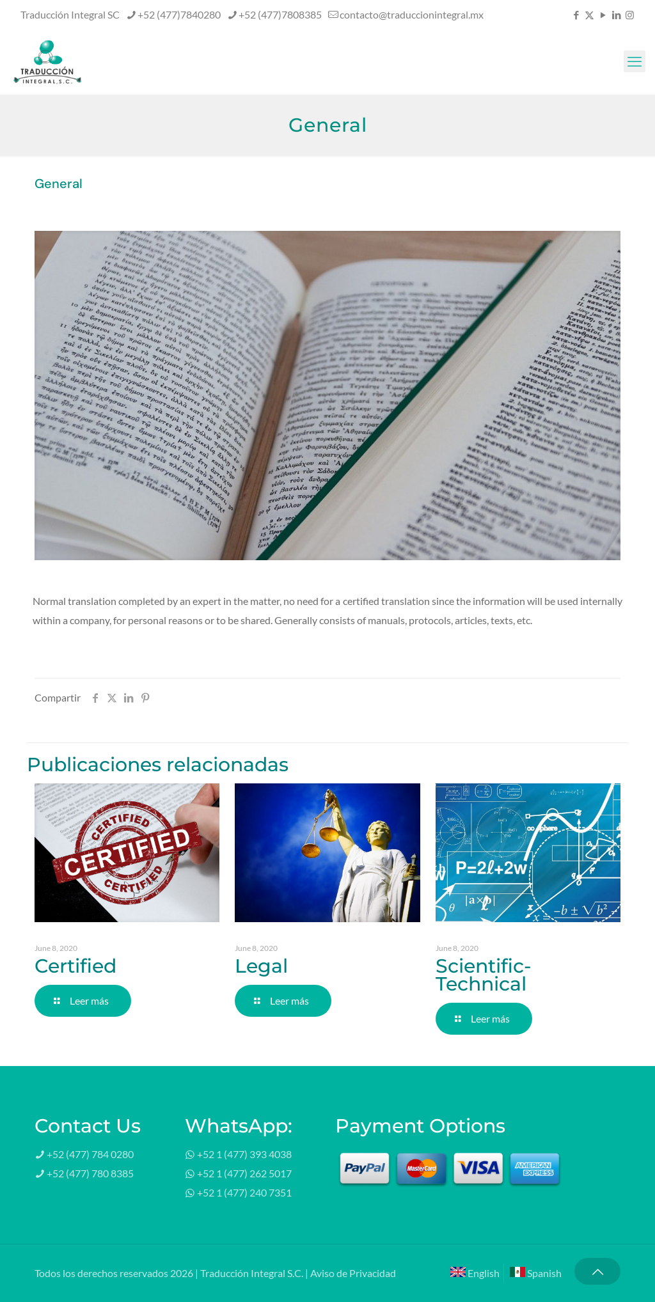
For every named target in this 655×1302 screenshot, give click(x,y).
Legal (261, 966)
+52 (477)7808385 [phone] (280, 14)
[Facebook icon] (576, 14)
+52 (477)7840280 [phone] (179, 14)
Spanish (536, 1273)
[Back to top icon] (597, 1271)
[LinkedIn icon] (616, 14)
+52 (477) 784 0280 (90, 1154)
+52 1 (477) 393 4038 (244, 1154)
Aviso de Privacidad (353, 1273)
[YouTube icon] (603, 14)
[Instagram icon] (630, 14)
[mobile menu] (634, 61)
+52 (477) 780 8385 (90, 1173)
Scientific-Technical (483, 975)
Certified (75, 966)
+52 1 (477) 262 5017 (244, 1173)
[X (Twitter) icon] (589, 14)
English (475, 1273)
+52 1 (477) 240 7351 (244, 1192)
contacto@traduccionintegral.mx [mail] (412, 14)
